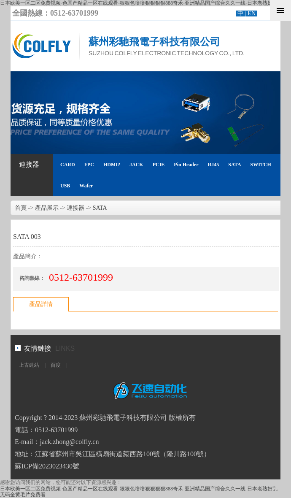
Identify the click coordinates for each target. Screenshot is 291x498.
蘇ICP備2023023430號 (47, 466)
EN (252, 13)
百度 (56, 365)
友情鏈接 (37, 348)
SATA (234, 165)
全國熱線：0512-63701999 (55, 13)
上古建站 (29, 365)
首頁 (21, 208)
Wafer (86, 186)
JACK (136, 165)
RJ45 (213, 165)
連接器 (29, 164)
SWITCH (261, 165)
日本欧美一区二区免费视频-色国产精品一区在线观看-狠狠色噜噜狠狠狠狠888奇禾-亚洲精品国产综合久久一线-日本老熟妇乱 (139, 3)
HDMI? (111, 165)
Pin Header (186, 165)
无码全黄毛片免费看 (23, 495)
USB (65, 186)
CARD (67, 165)
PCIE (159, 165)
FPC (89, 165)
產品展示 (47, 208)
